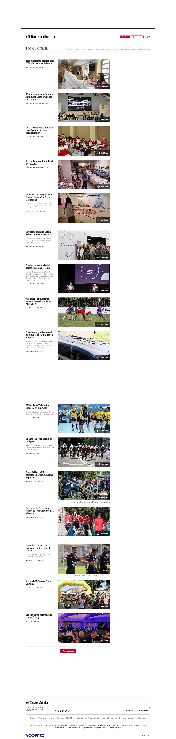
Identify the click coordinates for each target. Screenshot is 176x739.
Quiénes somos (42, 718)
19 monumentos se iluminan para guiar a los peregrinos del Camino (40, 97)
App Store (131, 710)
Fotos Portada (37, 48)
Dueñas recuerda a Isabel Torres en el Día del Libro (38, 266)
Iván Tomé (29, 418)
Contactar (32, 718)
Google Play (143, 710)
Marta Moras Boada (31, 67)
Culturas (133, 49)
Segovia (83, 49)
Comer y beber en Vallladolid (77, 725)
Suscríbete (124, 37)
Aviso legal (52, 718)
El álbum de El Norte (113, 725)
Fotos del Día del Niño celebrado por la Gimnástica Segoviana (39, 475)
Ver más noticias (68, 651)
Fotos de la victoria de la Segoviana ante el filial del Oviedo (39, 548)
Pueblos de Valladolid (59, 728)
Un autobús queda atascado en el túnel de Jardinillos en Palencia (39, 335)
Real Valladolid (124, 49)
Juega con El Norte (99, 728)
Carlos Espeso (30, 211)
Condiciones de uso (80, 718)
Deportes (115, 49)
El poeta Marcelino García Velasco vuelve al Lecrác (38, 233)
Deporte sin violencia (50, 725)
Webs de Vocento (144, 735)
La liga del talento (87, 728)
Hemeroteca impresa (144, 49)
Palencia (76, 49)
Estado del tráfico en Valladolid (96, 725)
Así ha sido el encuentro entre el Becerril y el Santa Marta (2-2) (38, 301)
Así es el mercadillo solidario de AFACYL (40, 162)
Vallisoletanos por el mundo (115, 728)
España (108, 49)
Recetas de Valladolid (74, 728)
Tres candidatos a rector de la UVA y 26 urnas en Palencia (40, 62)
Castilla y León (100, 49)
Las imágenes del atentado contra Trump (39, 616)
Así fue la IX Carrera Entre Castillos (38, 582)
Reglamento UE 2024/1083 (64, 718)
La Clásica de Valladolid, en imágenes (39, 440)
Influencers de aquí (126, 725)
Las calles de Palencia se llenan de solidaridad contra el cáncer (40, 511)
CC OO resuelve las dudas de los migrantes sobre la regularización (39, 130)
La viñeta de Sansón (36, 725)
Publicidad (105, 718)
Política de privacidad (94, 718)
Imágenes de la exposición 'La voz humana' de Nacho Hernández (39, 197)
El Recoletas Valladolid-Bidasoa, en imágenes (37, 406)
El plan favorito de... (140, 725)
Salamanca (91, 49)
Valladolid (69, 49)
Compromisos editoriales (126, 718)
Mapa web (114, 718)
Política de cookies (141, 718)
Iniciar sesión (137, 37)
